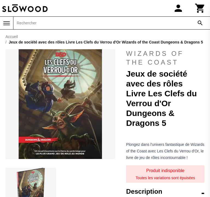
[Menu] (6, 23)
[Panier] (200, 8)
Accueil (11, 36)
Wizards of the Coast (155, 58)
